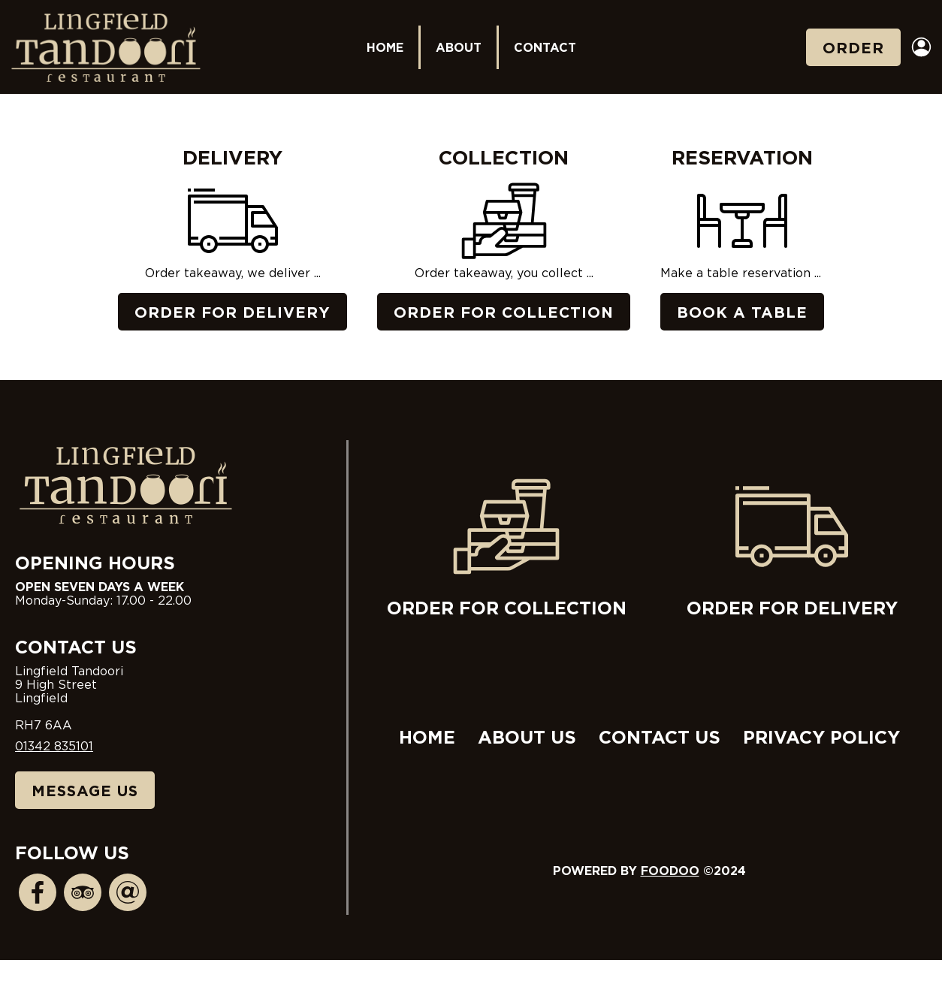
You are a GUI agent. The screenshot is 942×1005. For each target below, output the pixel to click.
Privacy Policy (821, 737)
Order (853, 47)
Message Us (85, 790)
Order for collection (506, 543)
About (459, 47)
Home (385, 47)
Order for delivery (792, 543)
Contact (545, 47)
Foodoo (670, 870)
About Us (527, 737)
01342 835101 (54, 746)
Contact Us (659, 737)
